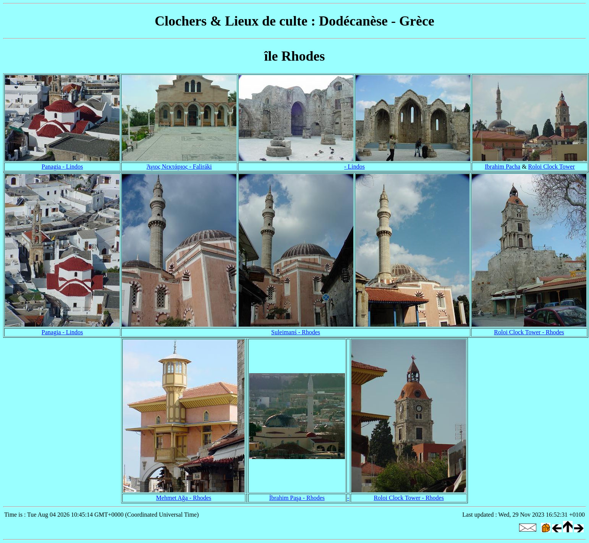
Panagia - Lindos (62, 166)
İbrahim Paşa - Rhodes (297, 498)
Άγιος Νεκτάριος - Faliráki (179, 166)
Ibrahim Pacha (502, 166)
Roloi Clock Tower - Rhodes (529, 332)
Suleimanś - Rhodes (295, 332)
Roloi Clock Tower (551, 166)
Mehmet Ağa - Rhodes (183, 498)
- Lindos (354, 166)
